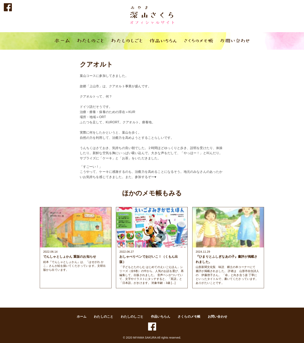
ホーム (81, 316)
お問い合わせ (217, 316)
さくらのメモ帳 (189, 316)
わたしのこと (103, 316)
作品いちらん (160, 316)
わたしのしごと (132, 316)
